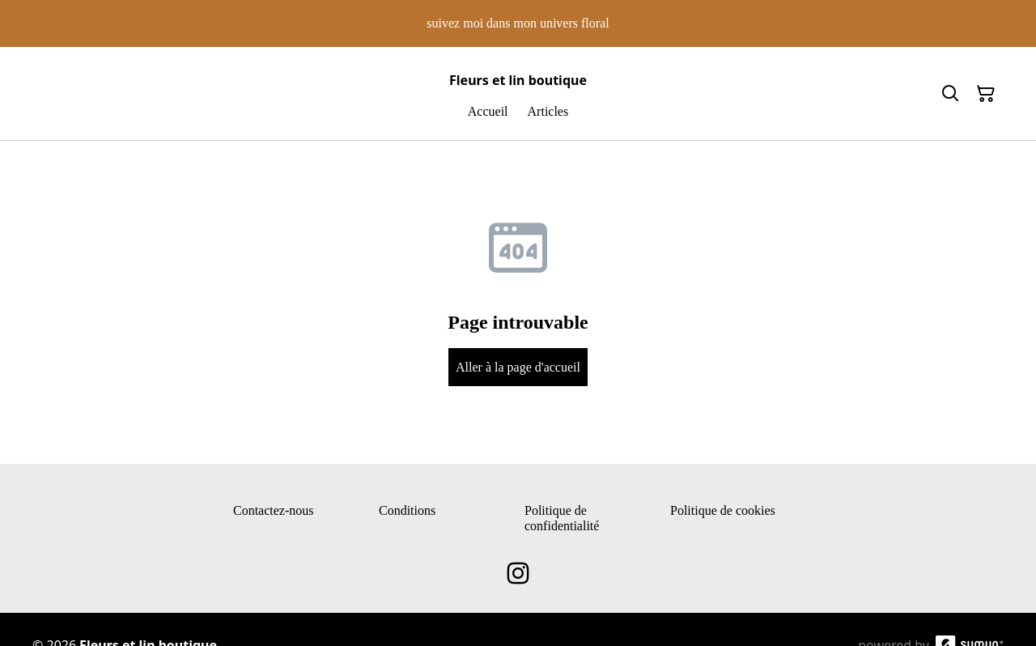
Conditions (407, 510)
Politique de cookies (722, 510)
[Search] (950, 94)
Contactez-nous (273, 510)
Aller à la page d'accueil (518, 367)
